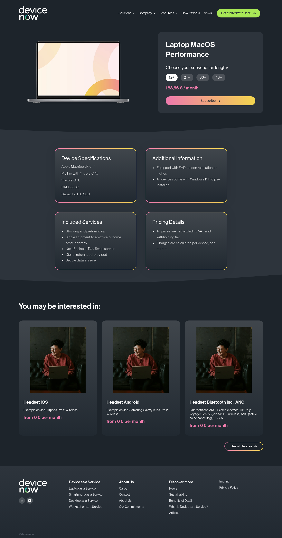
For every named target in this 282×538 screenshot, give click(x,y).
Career (123, 488)
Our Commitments (131, 507)
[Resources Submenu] (177, 13)
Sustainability (178, 494)
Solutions (125, 13)
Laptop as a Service (82, 488)
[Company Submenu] (154, 13)
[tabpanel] (210, 88)
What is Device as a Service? (188, 507)
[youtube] (30, 500)
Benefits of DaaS (180, 500)
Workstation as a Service (85, 507)
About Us (125, 500)
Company (145, 13)
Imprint (224, 481)
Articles (174, 513)
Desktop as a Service (83, 500)
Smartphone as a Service (86, 494)
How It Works (191, 13)
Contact (124, 494)
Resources (166, 13)
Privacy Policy (228, 487)
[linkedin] (22, 500)
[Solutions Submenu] (134, 13)
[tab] (172, 77)
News (208, 13)
